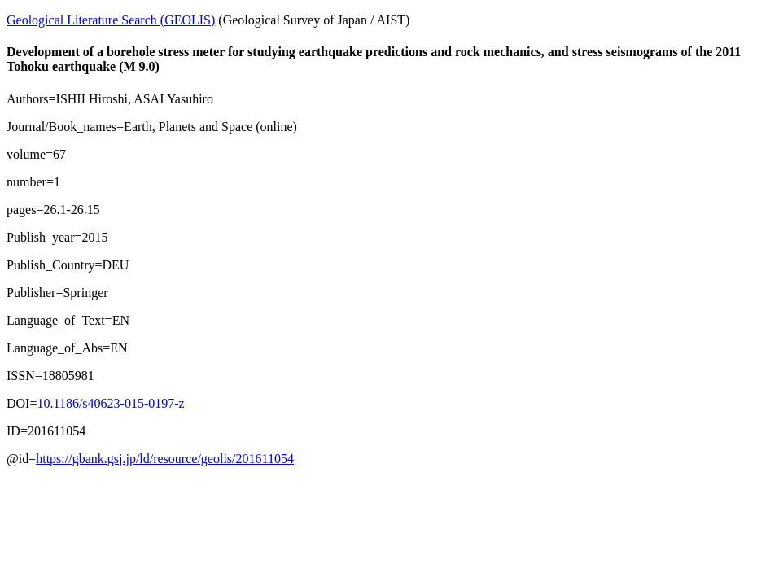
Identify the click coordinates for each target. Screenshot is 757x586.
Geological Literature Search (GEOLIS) (111, 20)
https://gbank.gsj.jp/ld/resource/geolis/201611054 (165, 459)
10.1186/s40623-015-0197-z (110, 403)
